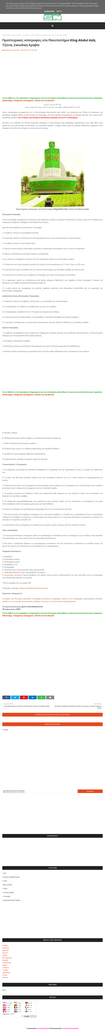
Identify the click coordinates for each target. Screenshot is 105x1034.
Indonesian (6, 963)
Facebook (48, 100)
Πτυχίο (5, 889)
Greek (4, 975)
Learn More (49, 11)
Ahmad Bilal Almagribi (12, 50)
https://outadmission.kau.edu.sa (34, 588)
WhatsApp (7, 100)
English (5, 945)
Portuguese (7, 958)
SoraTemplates (42, 1028)
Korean (5, 977)
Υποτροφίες (6, 896)
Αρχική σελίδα (6, 35)
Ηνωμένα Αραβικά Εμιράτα (11, 877)
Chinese (5, 967)
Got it (59, 11)
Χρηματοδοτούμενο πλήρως (12, 900)
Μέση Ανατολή (7, 885)
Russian (5, 960)
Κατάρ (5, 881)
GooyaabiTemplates (70, 1028)
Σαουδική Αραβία (8, 892)
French (5, 953)
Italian (4, 965)
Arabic (4, 955)
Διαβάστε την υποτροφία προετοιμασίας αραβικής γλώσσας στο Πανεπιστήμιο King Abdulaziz (38, 601)
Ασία (4, 873)
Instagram (28, 100)
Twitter (37, 100)
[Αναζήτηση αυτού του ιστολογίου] (14, 792)
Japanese (6, 972)
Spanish (5, 950)
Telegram (17, 100)
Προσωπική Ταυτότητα (13, 575)
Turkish (5, 970)
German (5, 948)
